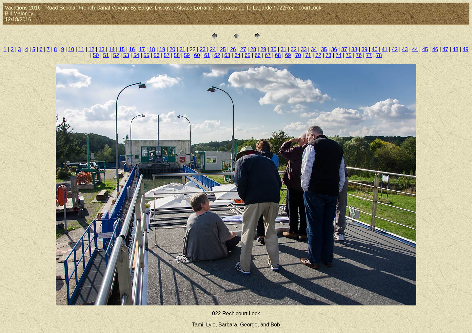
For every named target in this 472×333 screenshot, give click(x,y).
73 (328, 55)
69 (288, 55)
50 (96, 55)
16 (132, 49)
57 (167, 55)
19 (162, 49)
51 (106, 55)
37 (344, 49)
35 (324, 49)
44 (415, 49)
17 (142, 49)
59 (187, 55)
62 (217, 55)
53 (126, 55)
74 (339, 55)
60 (197, 55)
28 (253, 49)
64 (237, 55)
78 (379, 55)
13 (102, 49)
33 (304, 49)
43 (405, 49)
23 (203, 49)
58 (177, 55)
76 (359, 55)
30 (273, 49)
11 (81, 49)
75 (349, 55)
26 (233, 49)
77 (369, 55)
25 (223, 49)
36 (334, 49)
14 (112, 49)
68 (278, 55)
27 (243, 49)
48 (456, 49)
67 (268, 55)
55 (146, 55)
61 (207, 55)
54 (136, 55)
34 (314, 49)
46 (435, 49)
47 (445, 49)
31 (283, 49)
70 (298, 55)
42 (395, 49)
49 (465, 49)
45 (425, 49)
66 (258, 55)
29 (263, 49)
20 (172, 49)
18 (152, 49)
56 (157, 55)
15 (122, 49)
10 (71, 49)
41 (385, 49)
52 (116, 55)
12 (91, 49)
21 (183, 49)
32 (294, 49)
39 (364, 49)
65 (247, 55)
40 (375, 49)
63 (227, 55)
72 (318, 55)
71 (308, 55)
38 (354, 49)
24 (213, 49)
